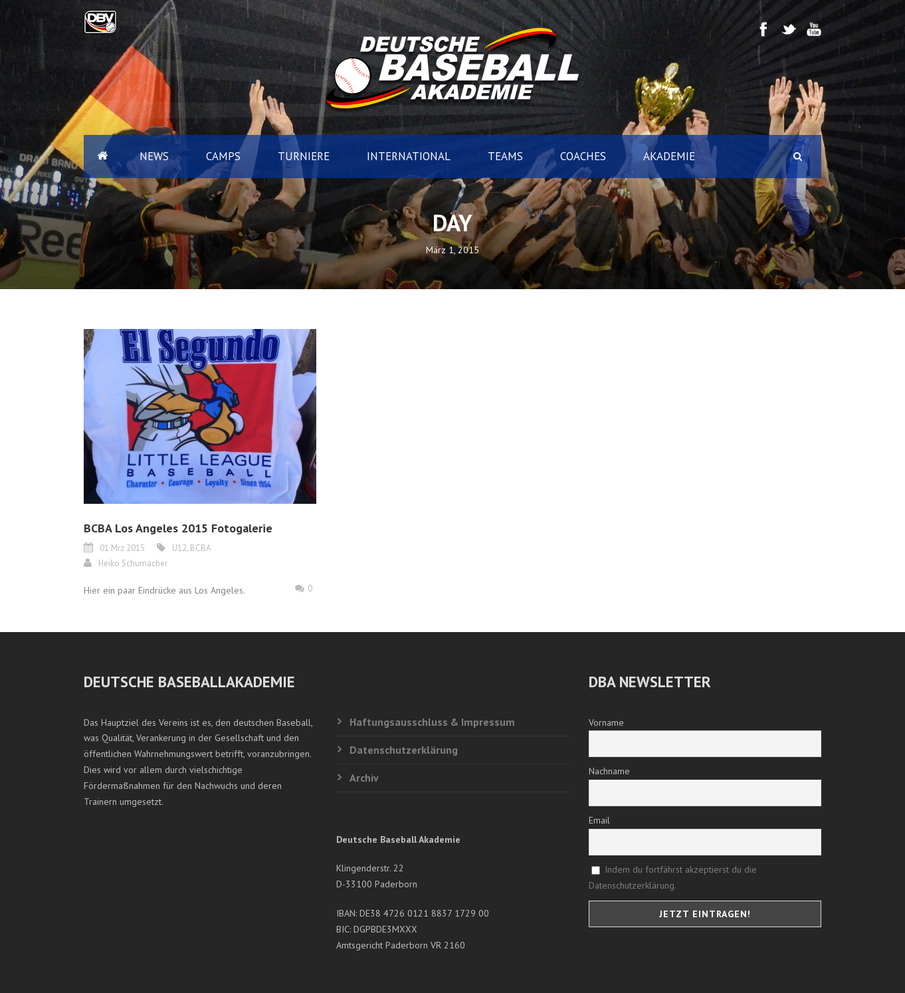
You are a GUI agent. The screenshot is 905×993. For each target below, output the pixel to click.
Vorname (606, 722)
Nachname (609, 771)
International (409, 156)
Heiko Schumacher (132, 563)
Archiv (364, 777)
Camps (223, 156)
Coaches (583, 156)
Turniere (304, 156)
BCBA (200, 548)
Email (599, 820)
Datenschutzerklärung (404, 749)
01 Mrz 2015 (122, 548)
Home (102, 156)
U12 (179, 548)
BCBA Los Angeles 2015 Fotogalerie (178, 528)
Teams (505, 156)
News (154, 156)
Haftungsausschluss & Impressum (432, 721)
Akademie (669, 156)
